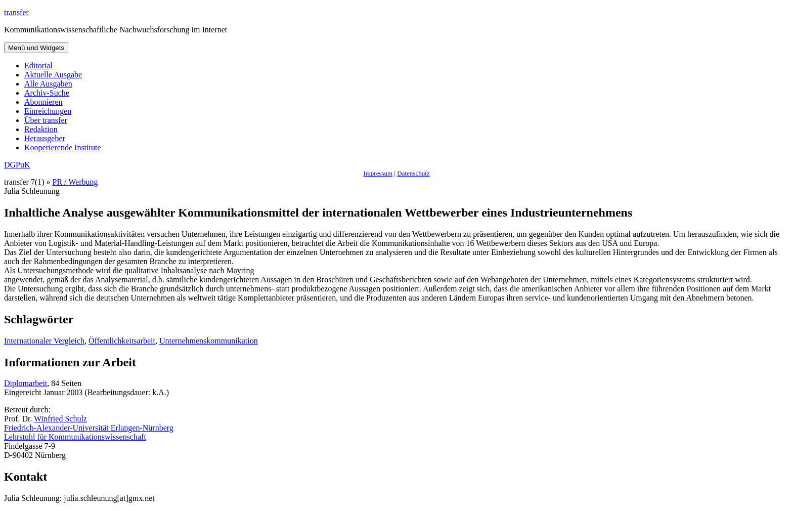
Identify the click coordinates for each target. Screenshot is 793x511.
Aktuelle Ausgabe (53, 74)
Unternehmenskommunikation (208, 340)
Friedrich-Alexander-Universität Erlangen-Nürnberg (88, 427)
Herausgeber (44, 138)
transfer (16, 12)
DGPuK (17, 164)
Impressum (377, 173)
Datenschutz (413, 173)
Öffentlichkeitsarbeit (122, 340)
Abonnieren (43, 102)
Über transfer (45, 120)
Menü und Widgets (36, 48)
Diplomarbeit (25, 383)
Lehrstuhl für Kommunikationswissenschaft (75, 437)
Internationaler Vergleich (44, 340)
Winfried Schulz (60, 418)
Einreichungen (47, 111)
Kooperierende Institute (62, 147)
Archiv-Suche (46, 93)
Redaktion (41, 129)
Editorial (38, 65)
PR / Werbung (75, 182)
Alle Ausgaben (48, 83)
